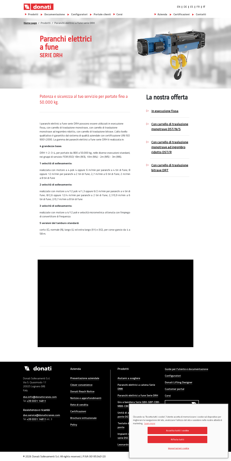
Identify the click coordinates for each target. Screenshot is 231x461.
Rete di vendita (79, 405)
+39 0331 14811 (36, 401)
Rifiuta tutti (177, 439)
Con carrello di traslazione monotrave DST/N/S (169, 126)
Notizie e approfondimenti (85, 398)
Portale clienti (102, 14)
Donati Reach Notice (82, 391)
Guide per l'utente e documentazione (186, 369)
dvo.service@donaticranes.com (41, 415)
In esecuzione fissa (164, 110)
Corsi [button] (119, 14)
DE (185, 7)
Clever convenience (81, 385)
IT (204, 7)
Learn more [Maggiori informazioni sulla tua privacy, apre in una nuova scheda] (149, 423)
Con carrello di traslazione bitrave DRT (169, 168)
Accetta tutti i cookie (177, 430)
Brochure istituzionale (83, 418)
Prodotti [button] (33, 14)
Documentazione (54, 14)
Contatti (200, 14)
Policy (73, 425)
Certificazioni (181, 14)
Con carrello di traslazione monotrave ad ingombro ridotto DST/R (169, 147)
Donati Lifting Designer (178, 382)
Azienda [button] (162, 14)
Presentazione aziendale (84, 378)
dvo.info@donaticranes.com (40, 397)
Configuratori (78, 14)
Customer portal (174, 389)
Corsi (168, 396)
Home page (30, 23)
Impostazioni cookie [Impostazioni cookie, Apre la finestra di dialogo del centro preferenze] (178, 448)
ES (191, 7)
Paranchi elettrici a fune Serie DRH (138, 395)
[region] (178, 431)
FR (198, 7)
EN (178, 7)
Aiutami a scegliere (129, 378)
